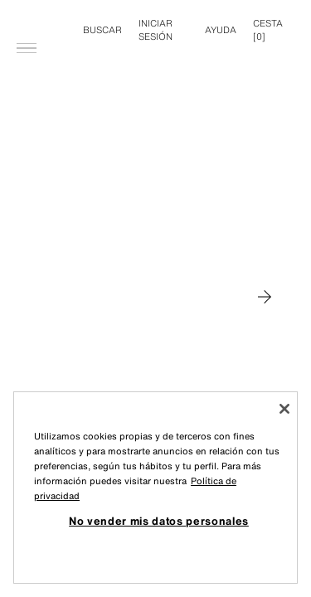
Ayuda (220, 29)
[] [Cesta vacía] (268, 30)
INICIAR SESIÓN (155, 30)
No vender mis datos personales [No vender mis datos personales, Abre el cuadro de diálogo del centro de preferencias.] (159, 520)
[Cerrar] (284, 409)
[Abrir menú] (26, 22)
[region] (155, 487)
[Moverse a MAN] (264, 296)
